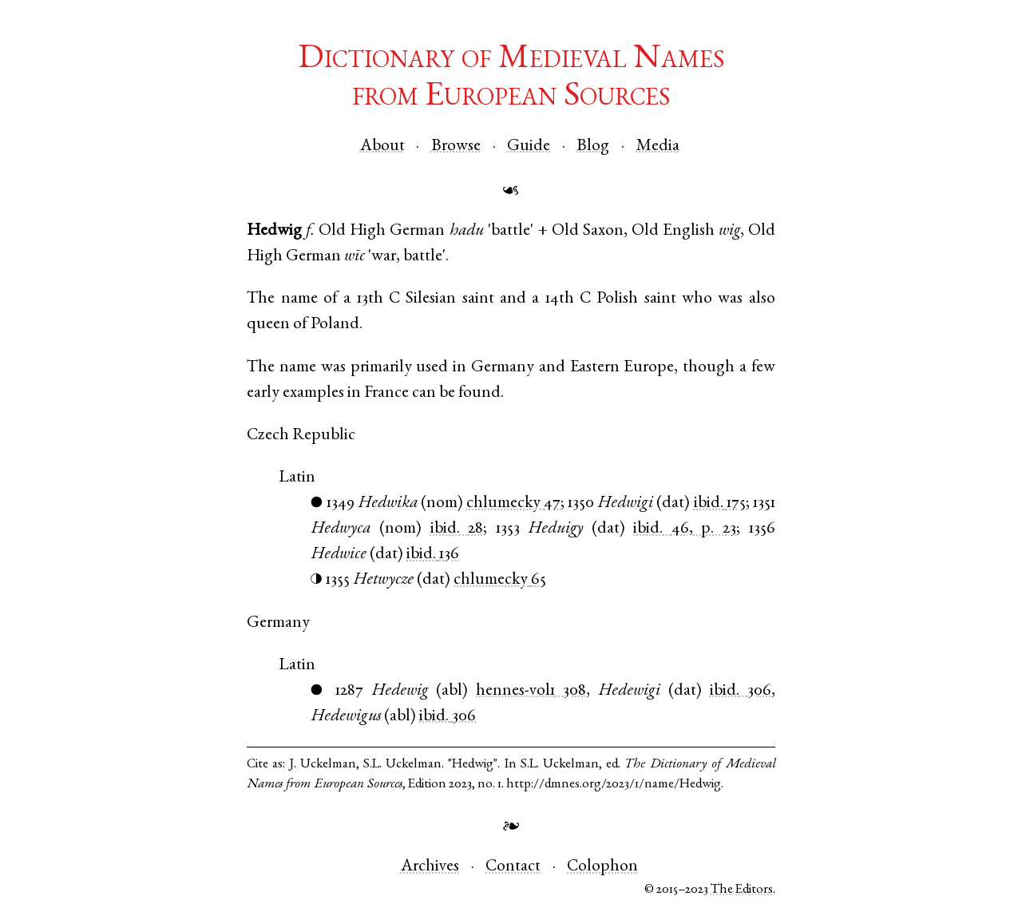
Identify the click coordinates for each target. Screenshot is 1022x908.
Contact (513, 866)
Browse (456, 146)
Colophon (602, 866)
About (382, 146)
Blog (592, 146)
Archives (430, 866)
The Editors (742, 890)
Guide (528, 146)
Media (657, 146)
